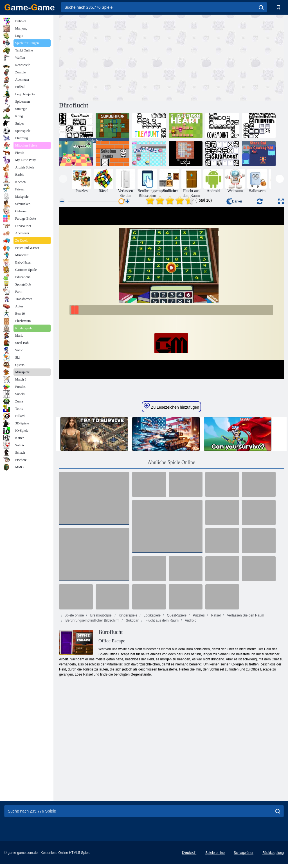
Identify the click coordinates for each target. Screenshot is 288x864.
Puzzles (198, 615)
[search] (261, 7)
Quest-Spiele (176, 615)
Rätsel (215, 615)
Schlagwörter (243, 853)
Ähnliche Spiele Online (171, 462)
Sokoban (132, 620)
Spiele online (74, 615)
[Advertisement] (115, 57)
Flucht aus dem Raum (162, 620)
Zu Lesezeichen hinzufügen (171, 406)
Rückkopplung (273, 853)
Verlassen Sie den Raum (245, 615)
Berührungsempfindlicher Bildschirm (91, 620)
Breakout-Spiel (100, 615)
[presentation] (63, 179)
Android (190, 620)
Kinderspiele (127, 615)
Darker (234, 201)
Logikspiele (152, 615)
